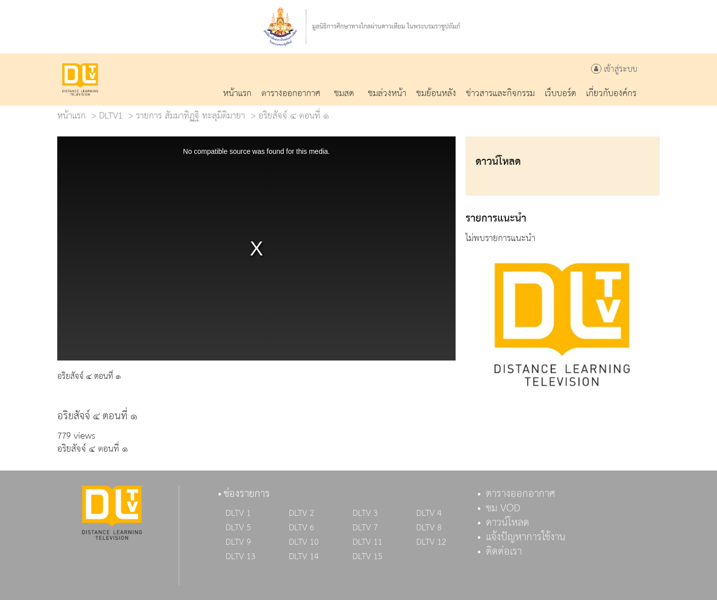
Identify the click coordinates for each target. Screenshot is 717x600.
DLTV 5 (238, 527)
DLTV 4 (429, 513)
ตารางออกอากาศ (520, 494)
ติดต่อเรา (504, 552)
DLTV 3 (365, 513)
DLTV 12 (431, 542)
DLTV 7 (365, 527)
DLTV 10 (304, 542)
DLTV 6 (301, 527)
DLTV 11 (367, 542)
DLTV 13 (240, 556)
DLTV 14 (304, 556)
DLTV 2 (301, 513)
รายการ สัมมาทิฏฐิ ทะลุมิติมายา (190, 115)
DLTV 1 (238, 513)
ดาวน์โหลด (507, 523)
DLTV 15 (367, 556)
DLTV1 (110, 115)
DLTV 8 (429, 527)
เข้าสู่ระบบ (614, 69)
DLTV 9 (238, 542)
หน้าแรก (71, 115)
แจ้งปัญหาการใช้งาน (526, 537)
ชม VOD (503, 508)
